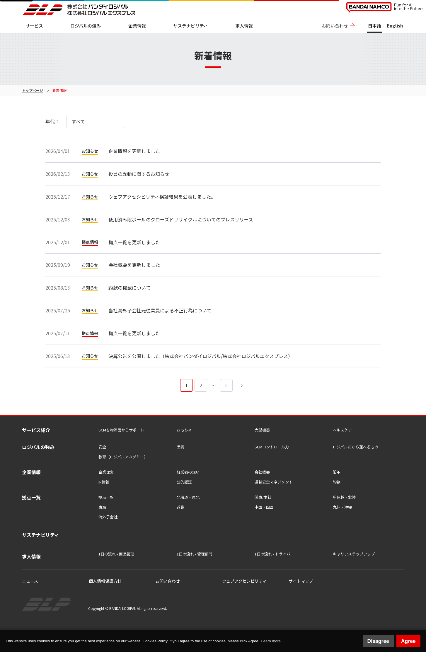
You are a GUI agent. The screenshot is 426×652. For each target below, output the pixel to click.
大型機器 (262, 430)
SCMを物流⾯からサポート (121, 430)
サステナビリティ (190, 26)
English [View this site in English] (395, 26)
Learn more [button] (271, 641)
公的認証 (184, 482)
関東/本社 (263, 497)
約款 (336, 482)
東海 (102, 507)
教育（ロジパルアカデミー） (123, 457)
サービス (34, 26)
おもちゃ (184, 430)
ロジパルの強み (85, 26)
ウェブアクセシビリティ (244, 581)
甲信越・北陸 (344, 497)
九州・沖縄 (342, 507)
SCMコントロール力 (272, 447)
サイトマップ (301, 581)
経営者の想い (188, 472)
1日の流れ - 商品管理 (116, 554)
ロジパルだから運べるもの (355, 447)
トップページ (32, 90)
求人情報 (244, 26)
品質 (180, 447)
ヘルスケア (342, 430)
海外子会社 (107, 516)
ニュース (30, 581)
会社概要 (262, 472)
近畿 (180, 507)
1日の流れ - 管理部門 (194, 554)
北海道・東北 (188, 497)
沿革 (336, 472)
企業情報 (137, 26)
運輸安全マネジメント (274, 482)
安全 (102, 447)
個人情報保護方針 (105, 581)
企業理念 (106, 472)
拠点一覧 (106, 497)
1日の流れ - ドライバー (274, 554)
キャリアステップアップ (354, 554)
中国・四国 (264, 507)
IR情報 (103, 482)
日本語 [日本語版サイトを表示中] (374, 26)
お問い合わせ (335, 26)
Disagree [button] (378, 641)
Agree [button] (408, 641)
